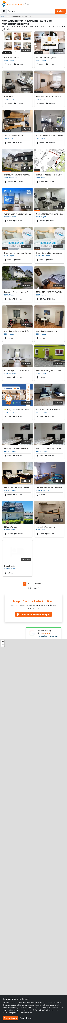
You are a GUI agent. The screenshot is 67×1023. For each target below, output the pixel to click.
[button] (39, 584)
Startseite (5, 16)
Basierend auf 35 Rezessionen (48, 636)
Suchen (60, 11)
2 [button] (28, 584)
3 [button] (31, 584)
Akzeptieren (10, 1018)
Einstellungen (26, 1018)
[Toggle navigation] (63, 4)
